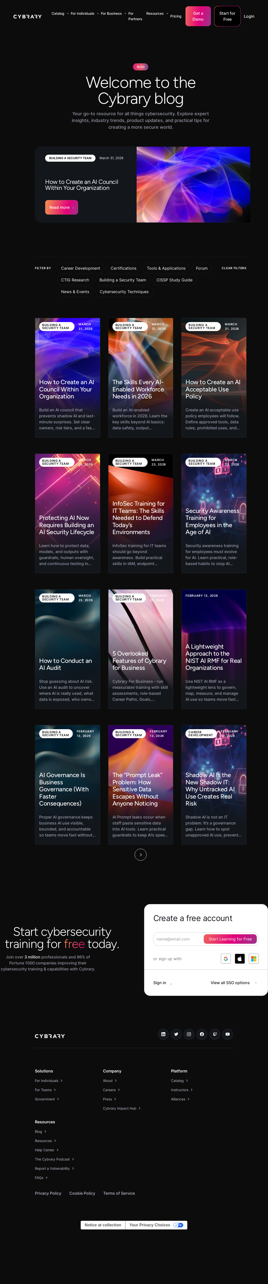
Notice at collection (103, 1225)
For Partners (135, 16)
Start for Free (227, 16)
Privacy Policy (48, 1193)
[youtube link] (227, 1034)
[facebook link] (201, 1034)
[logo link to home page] (50, 1037)
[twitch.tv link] (214, 1034)
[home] (27, 16)
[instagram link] (189, 1034)
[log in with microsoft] (254, 959)
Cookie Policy (82, 1193)
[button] (59, 13)
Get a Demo (198, 16)
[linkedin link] (163, 1034)
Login (249, 16)
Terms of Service (119, 1193)
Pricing (175, 16)
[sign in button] (165, 983)
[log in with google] (226, 959)
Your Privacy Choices (149, 1225)
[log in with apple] (240, 959)
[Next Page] (141, 855)
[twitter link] (176, 1034)
